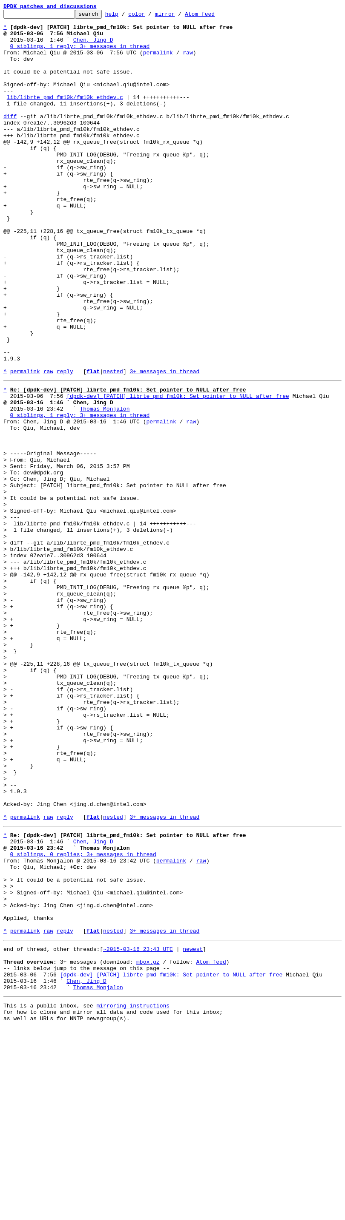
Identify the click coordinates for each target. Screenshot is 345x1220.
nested (113, 444)
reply (65, 444)
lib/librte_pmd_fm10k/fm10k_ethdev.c (65, 115)
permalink (158, 61)
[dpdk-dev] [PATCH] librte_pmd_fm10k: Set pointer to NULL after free (177, 471)
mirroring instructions (133, 1195)
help (125, 16)
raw (188, 61)
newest (193, 1130)
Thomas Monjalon (104, 486)
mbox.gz (148, 1145)
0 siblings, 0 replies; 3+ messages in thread (83, 1018)
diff (10, 138)
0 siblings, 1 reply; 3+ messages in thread (80, 53)
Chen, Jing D (93, 46)
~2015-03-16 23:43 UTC (138, 1130)
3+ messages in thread (164, 444)
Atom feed (213, 16)
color (149, 16)
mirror (178, 16)
